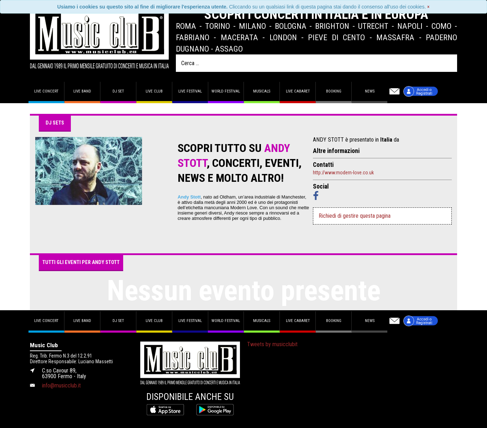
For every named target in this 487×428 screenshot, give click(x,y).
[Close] (428, 7)
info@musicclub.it (61, 385)
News (370, 91)
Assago (229, 48)
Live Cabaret (298, 91)
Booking (333, 91)
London (283, 37)
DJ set (118, 91)
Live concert (46, 91)
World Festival (225, 91)
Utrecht (373, 26)
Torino (217, 26)
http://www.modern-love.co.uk (343, 172)
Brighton (332, 26)
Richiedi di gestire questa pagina (355, 215)
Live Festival (190, 91)
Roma (186, 26)
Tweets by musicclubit (272, 344)
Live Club (154, 91)
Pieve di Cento (336, 37)
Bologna (291, 26)
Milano (252, 26)
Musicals (261, 91)
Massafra (395, 37)
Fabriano (192, 37)
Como (441, 26)
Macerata (239, 37)
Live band (82, 91)
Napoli (410, 26)
